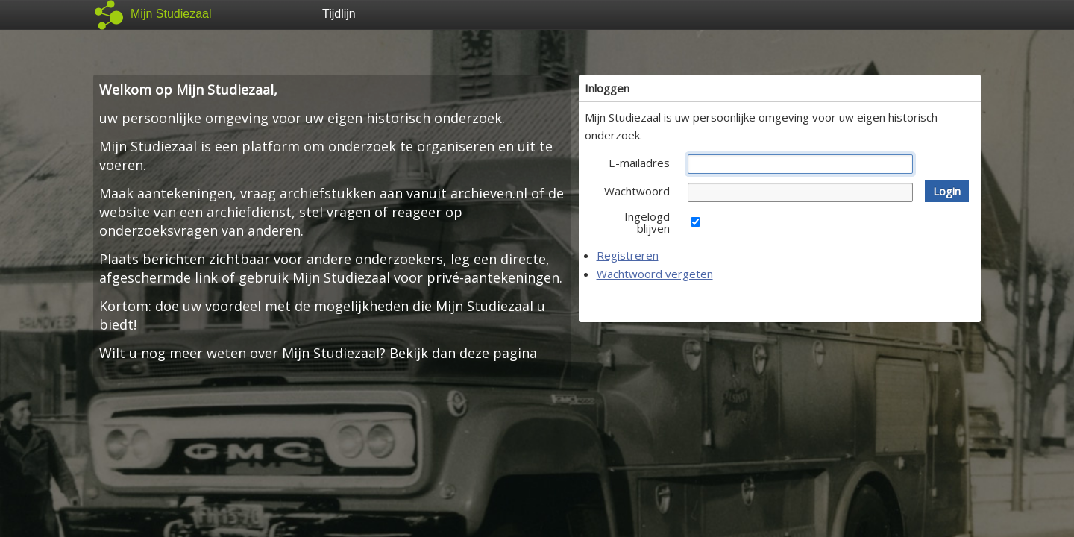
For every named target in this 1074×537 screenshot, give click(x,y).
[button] (947, 191)
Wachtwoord (637, 190)
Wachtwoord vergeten (655, 273)
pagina (515, 353)
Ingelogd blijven (647, 222)
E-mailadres (639, 162)
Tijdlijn (339, 13)
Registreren (628, 255)
